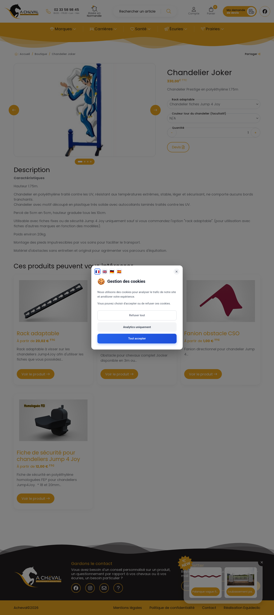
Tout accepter (137, 338)
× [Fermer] (176, 271)
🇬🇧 (105, 272)
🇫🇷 (97, 272)
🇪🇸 (119, 272)
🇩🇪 (112, 272)
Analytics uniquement (137, 327)
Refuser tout (137, 315)
